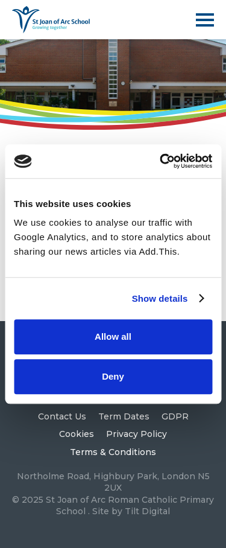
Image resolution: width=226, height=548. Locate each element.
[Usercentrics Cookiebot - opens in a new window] (161, 161)
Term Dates (123, 416)
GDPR (175, 416)
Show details (160, 298)
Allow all (113, 336)
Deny (113, 376)
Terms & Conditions (113, 452)
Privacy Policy (136, 434)
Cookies (76, 434)
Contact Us (62, 416)
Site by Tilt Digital (131, 511)
